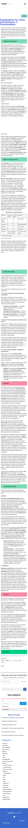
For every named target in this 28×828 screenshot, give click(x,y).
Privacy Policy (6, 822)
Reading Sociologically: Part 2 (9, 721)
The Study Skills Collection (8, 731)
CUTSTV (14, 813)
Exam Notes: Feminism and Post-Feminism (13, 735)
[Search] (24, 689)
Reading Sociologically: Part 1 (9, 724)
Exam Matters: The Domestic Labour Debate (13, 728)
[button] (25, 4)
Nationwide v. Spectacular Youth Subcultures (13, 717)
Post (23, 660)
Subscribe (23, 681)
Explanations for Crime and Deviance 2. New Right (13, 655)
